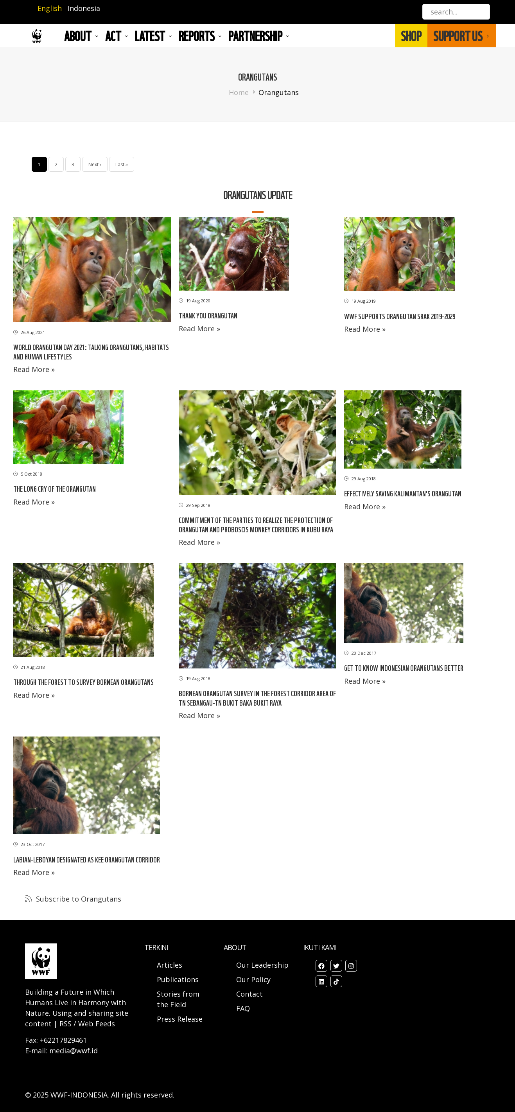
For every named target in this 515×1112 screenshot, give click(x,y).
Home (239, 92)
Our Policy (253, 979)
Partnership (255, 35)
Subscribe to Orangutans (77, 899)
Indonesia (84, 8)
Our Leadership (262, 965)
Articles (169, 965)
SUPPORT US (458, 35)
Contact (249, 994)
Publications (178, 979)
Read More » (34, 369)
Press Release (180, 1019)
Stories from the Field (178, 999)
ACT (113, 35)
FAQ (243, 1008)
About (78, 35)
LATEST (150, 35)
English (50, 8)
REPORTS (197, 35)
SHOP (411, 35)
